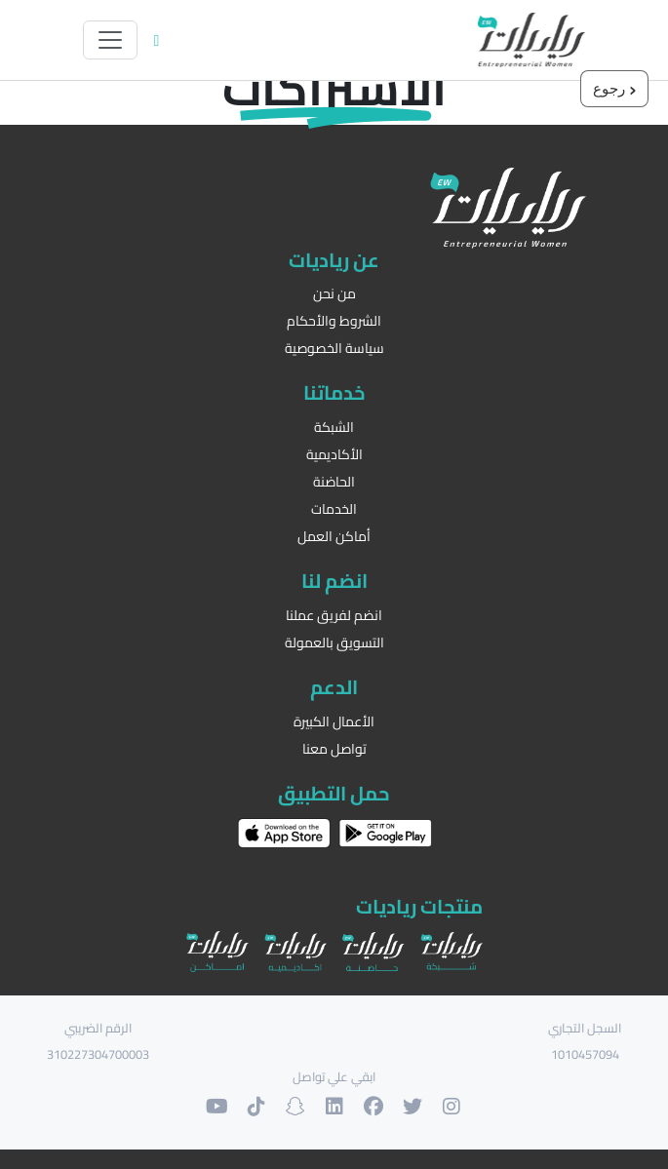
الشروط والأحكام (334, 321)
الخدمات (334, 509)
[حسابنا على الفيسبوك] (373, 1106)
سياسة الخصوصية (334, 348)
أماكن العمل (334, 536)
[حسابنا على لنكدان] (334, 1106)
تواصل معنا (334, 749)
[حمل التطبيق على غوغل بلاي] (385, 832)
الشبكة (334, 427)
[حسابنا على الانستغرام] (451, 1106)
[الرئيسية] (531, 40)
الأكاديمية (334, 455)
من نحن (334, 294)
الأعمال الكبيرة (334, 722)
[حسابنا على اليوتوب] (217, 1106)
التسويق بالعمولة (334, 643)
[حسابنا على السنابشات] (295, 1106)
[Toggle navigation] (110, 39)
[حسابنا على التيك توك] (256, 1106)
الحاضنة (334, 482)
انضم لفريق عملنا (334, 615)
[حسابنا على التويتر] (412, 1106)
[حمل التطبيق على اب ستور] (284, 833)
